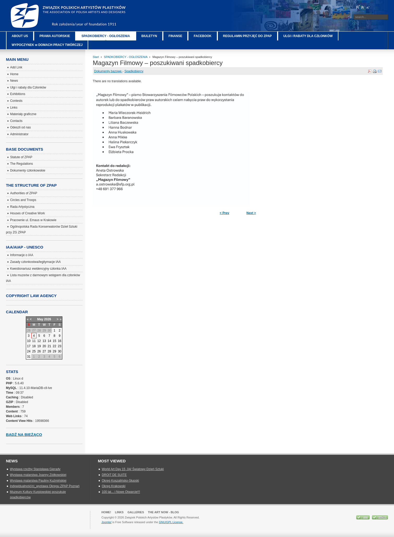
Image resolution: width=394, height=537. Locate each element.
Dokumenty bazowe (108, 71)
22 (54, 346)
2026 (47, 319)
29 (54, 351)
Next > (251, 213)
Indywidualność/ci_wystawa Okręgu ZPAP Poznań (45, 486)
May (40, 319)
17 (28, 346)
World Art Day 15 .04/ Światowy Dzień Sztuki (133, 469)
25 (33, 351)
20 (44, 346)
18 (33, 346)
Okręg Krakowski (114, 486)
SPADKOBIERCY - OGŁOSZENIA (125, 56)
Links (119, 512)
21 (49, 346)
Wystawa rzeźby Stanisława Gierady (35, 469)
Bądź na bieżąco (24, 434)
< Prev (224, 213)
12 (39, 341)
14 (49, 341)
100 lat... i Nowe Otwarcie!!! (121, 492)
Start (96, 56)
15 (54, 341)
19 (39, 346)
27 (44, 351)
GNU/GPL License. (171, 522)
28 (49, 351)
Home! (106, 512)
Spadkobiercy (134, 71)
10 (28, 341)
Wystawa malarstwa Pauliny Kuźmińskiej (38, 480)
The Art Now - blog (163, 512)
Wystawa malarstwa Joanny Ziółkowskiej (38, 475)
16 (59, 341)
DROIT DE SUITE (114, 475)
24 (28, 351)
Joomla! (107, 522)
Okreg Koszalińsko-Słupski (120, 480)
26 (39, 351)
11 (33, 341)
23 (59, 346)
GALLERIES (136, 512)
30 (59, 351)
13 (44, 341)
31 (28, 356)
